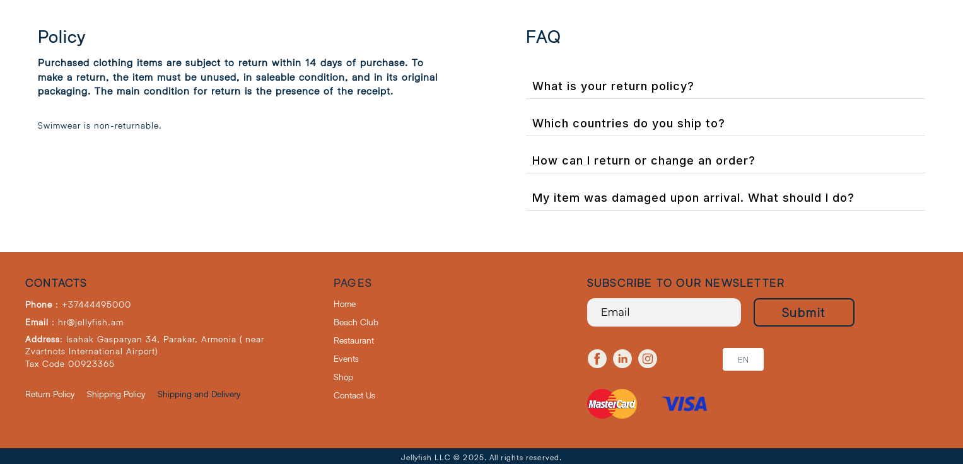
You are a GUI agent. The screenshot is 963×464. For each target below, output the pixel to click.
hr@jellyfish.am (91, 321)
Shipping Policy (116, 393)
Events (346, 358)
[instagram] (647, 358)
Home (345, 303)
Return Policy (49, 393)
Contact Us (354, 395)
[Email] (664, 312)
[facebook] (597, 358)
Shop (343, 376)
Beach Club (356, 321)
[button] (743, 359)
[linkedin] (622, 358)
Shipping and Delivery (199, 393)
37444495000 (99, 304)
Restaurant (354, 340)
